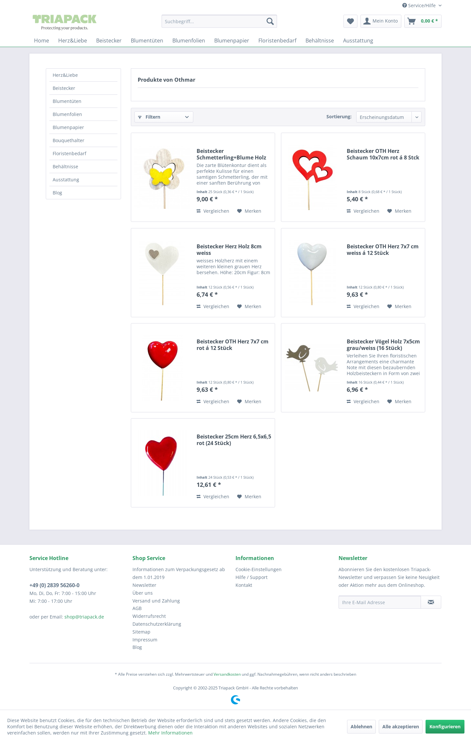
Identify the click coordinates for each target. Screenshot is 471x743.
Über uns (142, 593)
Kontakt (244, 585)
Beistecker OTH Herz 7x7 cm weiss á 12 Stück (383, 249)
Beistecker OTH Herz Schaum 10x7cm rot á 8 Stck (383, 154)
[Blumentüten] (147, 40)
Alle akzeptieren (400, 726)
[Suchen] (270, 21)
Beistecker (64, 88)
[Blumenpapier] (232, 40)
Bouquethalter (68, 140)
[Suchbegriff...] (219, 21)
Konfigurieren (445, 726)
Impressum (144, 639)
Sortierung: (339, 116)
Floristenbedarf (69, 153)
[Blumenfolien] (189, 40)
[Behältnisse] (320, 40)
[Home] (41, 40)
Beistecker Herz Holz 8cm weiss (229, 249)
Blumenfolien (67, 114)
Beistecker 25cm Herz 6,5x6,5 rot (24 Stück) (234, 439)
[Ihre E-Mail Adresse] (380, 602)
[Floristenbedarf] (277, 40)
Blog (57, 193)
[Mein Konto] (380, 21)
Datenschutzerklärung (156, 624)
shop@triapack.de (84, 617)
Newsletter (144, 585)
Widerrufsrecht (149, 616)
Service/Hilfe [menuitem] (419, 5)
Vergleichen (213, 211)
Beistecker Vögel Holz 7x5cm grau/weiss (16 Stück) (383, 344)
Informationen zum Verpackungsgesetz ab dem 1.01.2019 (178, 573)
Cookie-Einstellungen (259, 569)
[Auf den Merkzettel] (249, 211)
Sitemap (141, 632)
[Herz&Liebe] (73, 40)
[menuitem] (219, 21)
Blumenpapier (68, 127)
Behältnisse (65, 166)
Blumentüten (67, 101)
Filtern (149, 117)
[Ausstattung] (358, 40)
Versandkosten (227, 674)
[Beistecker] (109, 40)
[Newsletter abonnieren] (431, 602)
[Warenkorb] (423, 21)
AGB (137, 608)
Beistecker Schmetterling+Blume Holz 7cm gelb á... (231, 154)
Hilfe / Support (252, 577)
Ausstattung (66, 179)
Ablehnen (361, 726)
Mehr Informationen (170, 733)
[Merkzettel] (350, 21)
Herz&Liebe (65, 75)
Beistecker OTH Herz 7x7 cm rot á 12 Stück (233, 344)
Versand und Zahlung (156, 601)
